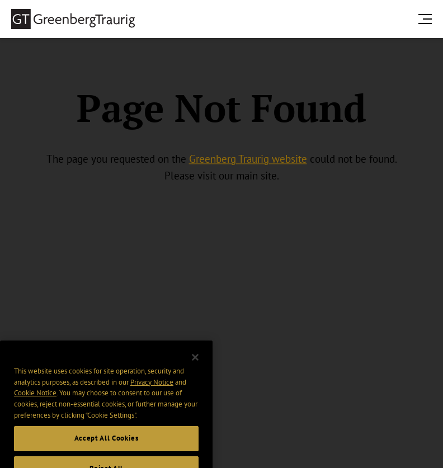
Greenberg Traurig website (248, 159)
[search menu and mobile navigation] (427, 18)
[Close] (195, 366)
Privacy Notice (151, 390)
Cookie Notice (35, 401)
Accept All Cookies (106, 447)
